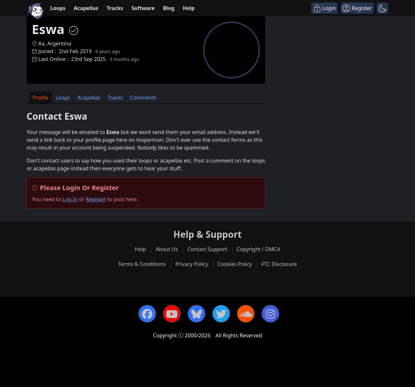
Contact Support (207, 249)
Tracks (115, 8)
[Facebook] (147, 314)
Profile (40, 97)
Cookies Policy (235, 264)
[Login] (324, 8)
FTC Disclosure (279, 264)
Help (189, 8)
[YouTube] (172, 314)
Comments (143, 97)
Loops (57, 8)
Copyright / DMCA (258, 249)
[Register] (357, 8)
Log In (70, 199)
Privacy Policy (191, 264)
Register (96, 199)
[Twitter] (221, 314)
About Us (167, 249)
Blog (169, 8)
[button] (382, 8)
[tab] (40, 97)
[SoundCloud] (246, 314)
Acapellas (86, 8)
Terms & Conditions (142, 264)
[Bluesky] (196, 314)
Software (143, 8)
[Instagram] (270, 314)
